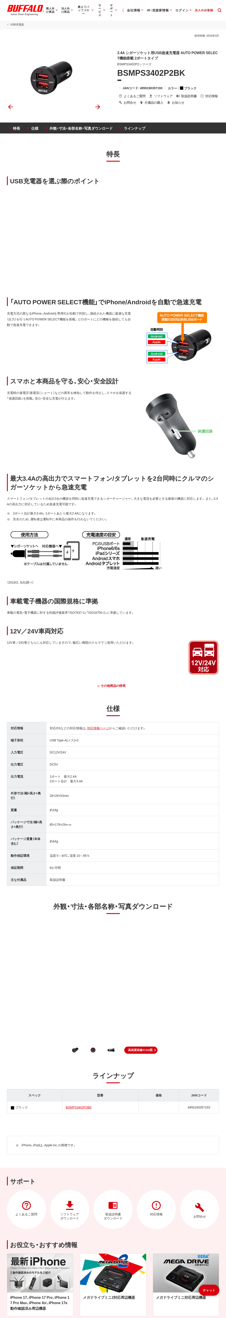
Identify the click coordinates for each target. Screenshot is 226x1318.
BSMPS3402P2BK (79, 1107)
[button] (141, 1050)
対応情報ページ (98, 728)
